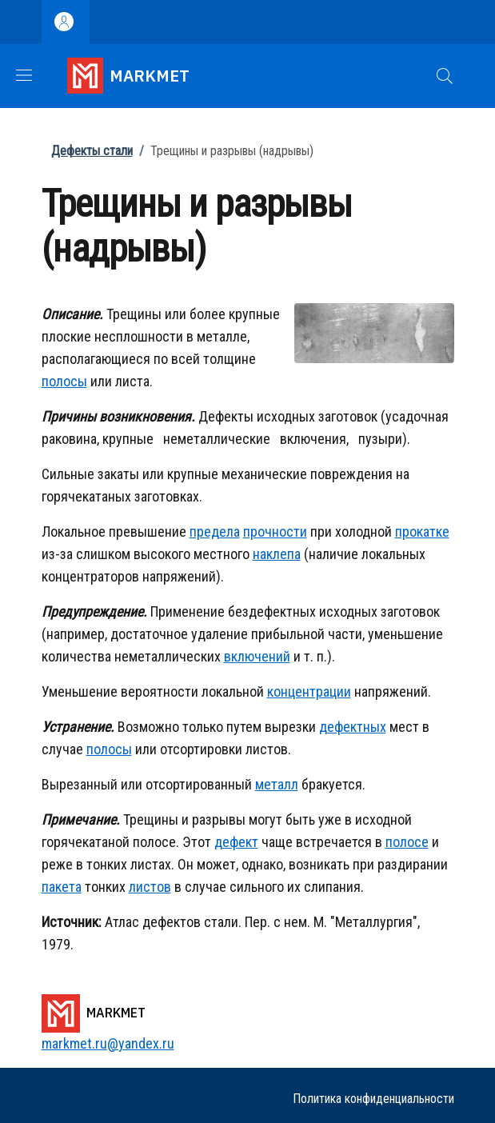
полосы (64, 381)
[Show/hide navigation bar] (24, 75)
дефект (236, 841)
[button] (444, 76)
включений (257, 656)
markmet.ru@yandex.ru (108, 1043)
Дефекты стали (92, 150)
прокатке (422, 531)
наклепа (277, 554)
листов (150, 886)
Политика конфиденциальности (373, 1098)
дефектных (352, 726)
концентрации (309, 691)
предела (215, 531)
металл (276, 784)
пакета (62, 886)
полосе (407, 841)
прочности (275, 531)
